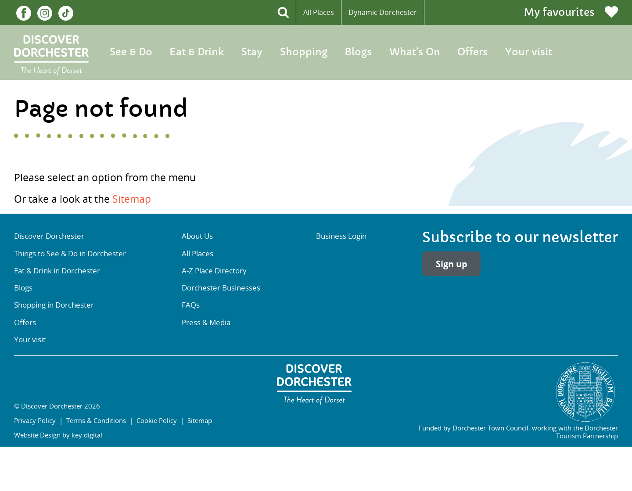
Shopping (303, 52)
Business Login (341, 236)
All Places (318, 12)
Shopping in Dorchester (54, 305)
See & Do (131, 52)
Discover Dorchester (49, 236)
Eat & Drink (196, 52)
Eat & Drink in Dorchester (57, 271)
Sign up (451, 264)
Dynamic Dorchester (382, 12)
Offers (472, 52)
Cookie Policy (156, 420)
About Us (197, 236)
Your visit (528, 52)
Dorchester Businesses (221, 288)
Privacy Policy (35, 420)
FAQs (191, 305)
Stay (251, 52)
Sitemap (131, 199)
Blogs (358, 52)
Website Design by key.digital (58, 434)
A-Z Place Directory (214, 271)
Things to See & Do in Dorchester (70, 253)
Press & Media (206, 322)
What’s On (414, 52)
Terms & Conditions (96, 420)
